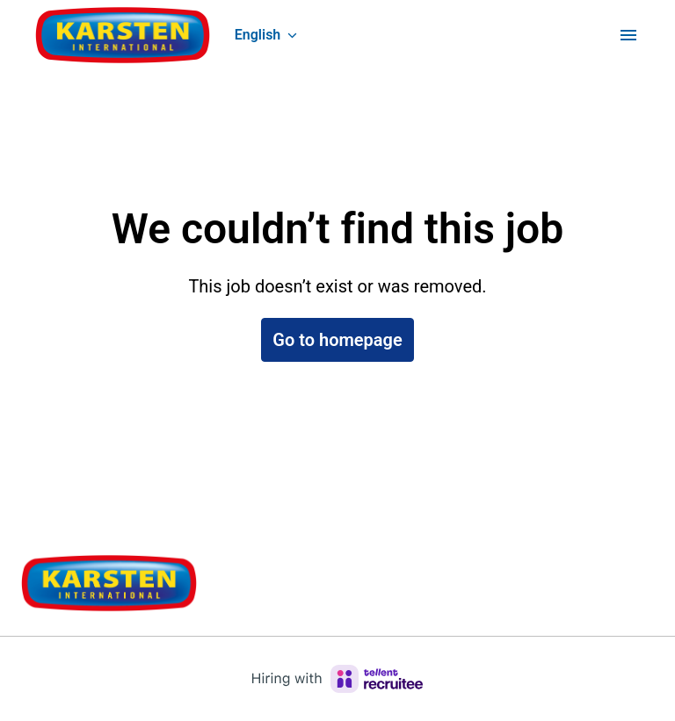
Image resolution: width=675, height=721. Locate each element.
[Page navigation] (628, 35)
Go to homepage (337, 339)
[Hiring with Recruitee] (337, 679)
